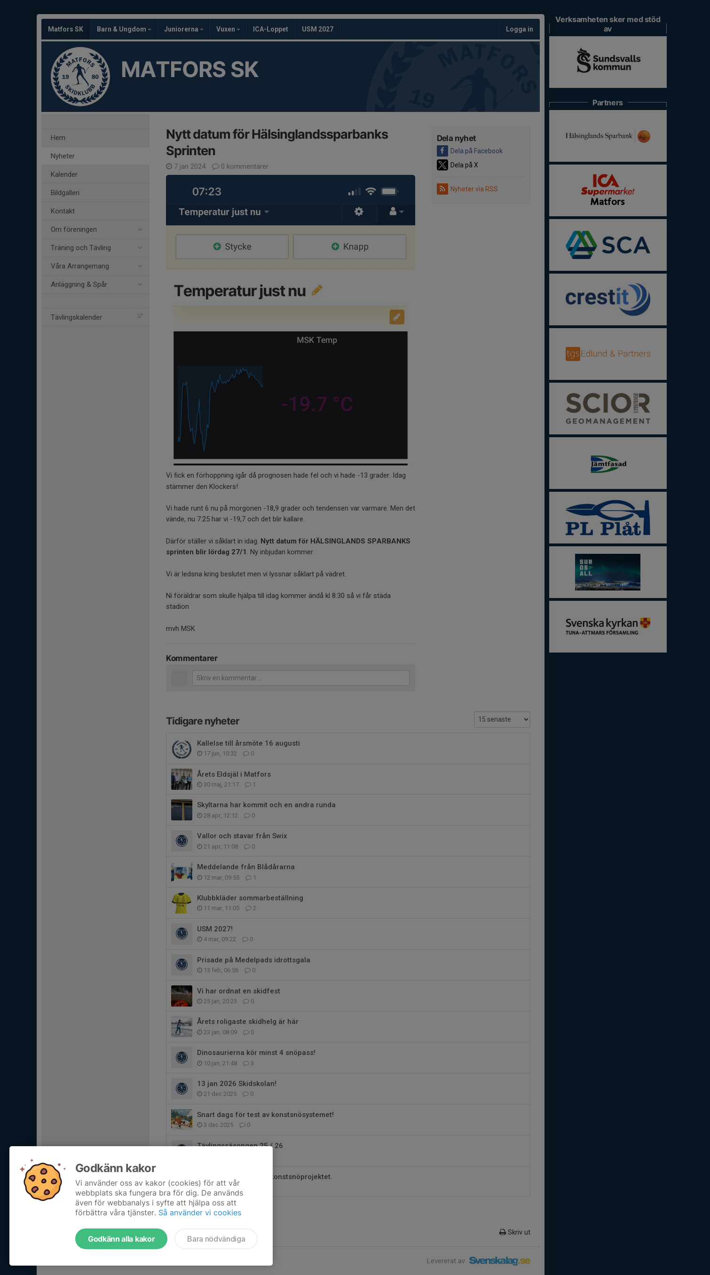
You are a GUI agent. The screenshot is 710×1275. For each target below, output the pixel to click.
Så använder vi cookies (199, 1212)
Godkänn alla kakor (121, 1239)
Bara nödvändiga (216, 1239)
